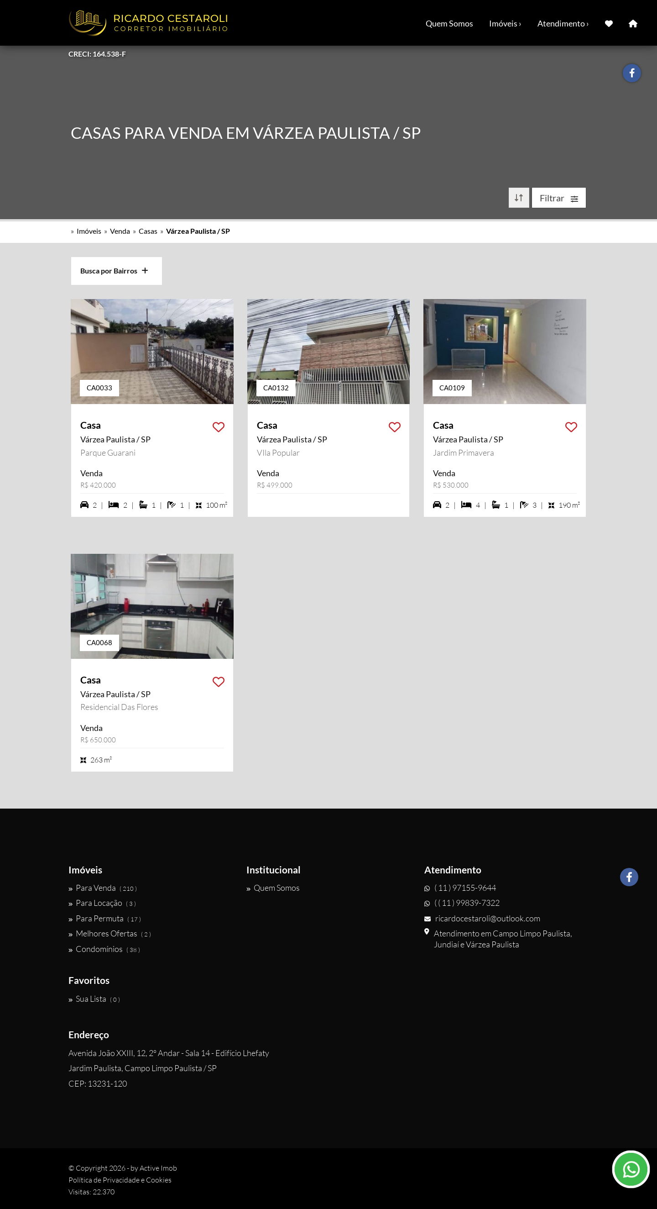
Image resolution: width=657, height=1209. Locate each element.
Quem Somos (449, 23)
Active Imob (158, 1167)
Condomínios (104, 949)
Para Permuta (104, 918)
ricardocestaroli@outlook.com (482, 918)
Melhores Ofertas (109, 933)
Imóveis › (505, 23)
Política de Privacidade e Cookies (120, 1179)
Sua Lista (94, 998)
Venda (120, 230)
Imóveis (89, 230)
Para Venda (102, 888)
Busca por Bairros (114, 270)
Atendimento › (563, 23)
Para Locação (102, 903)
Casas (148, 230)
